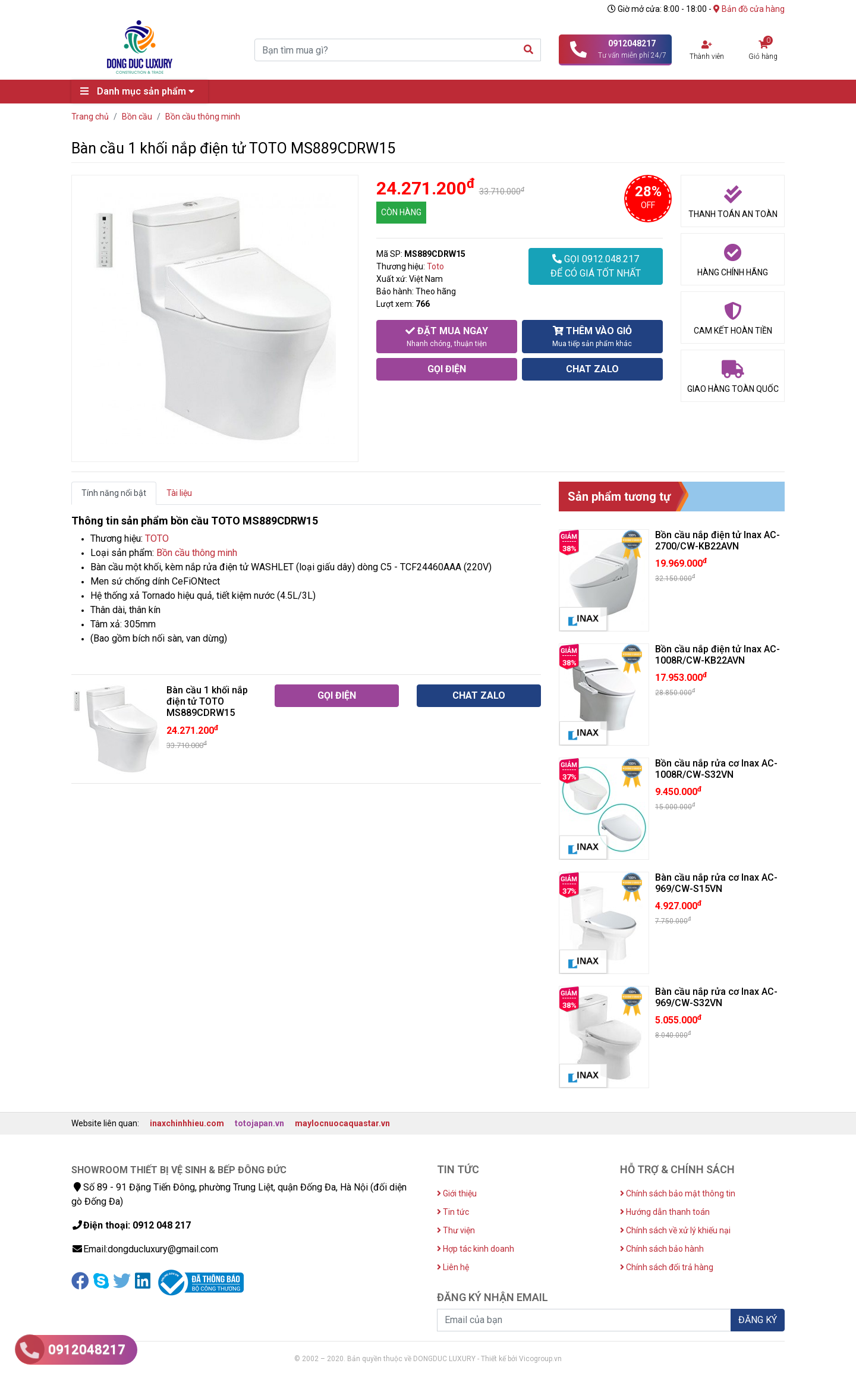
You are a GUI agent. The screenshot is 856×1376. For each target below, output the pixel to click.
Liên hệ (453, 1267)
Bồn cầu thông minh (196, 552)
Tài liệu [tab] (179, 493)
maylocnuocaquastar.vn (342, 1123)
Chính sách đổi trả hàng (666, 1267)
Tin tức (453, 1212)
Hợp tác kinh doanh (475, 1249)
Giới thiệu (457, 1193)
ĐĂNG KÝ (757, 1319)
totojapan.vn (259, 1123)
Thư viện (456, 1230)
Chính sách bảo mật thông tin (677, 1193)
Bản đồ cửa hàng (749, 9)
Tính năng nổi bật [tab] (113, 493)
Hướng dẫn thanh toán (665, 1212)
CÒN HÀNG (401, 212)
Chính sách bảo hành (662, 1249)
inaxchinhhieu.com (187, 1123)
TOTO (157, 538)
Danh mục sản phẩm (140, 91)
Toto (435, 266)
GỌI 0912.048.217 (595, 267)
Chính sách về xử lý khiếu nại (675, 1230)
